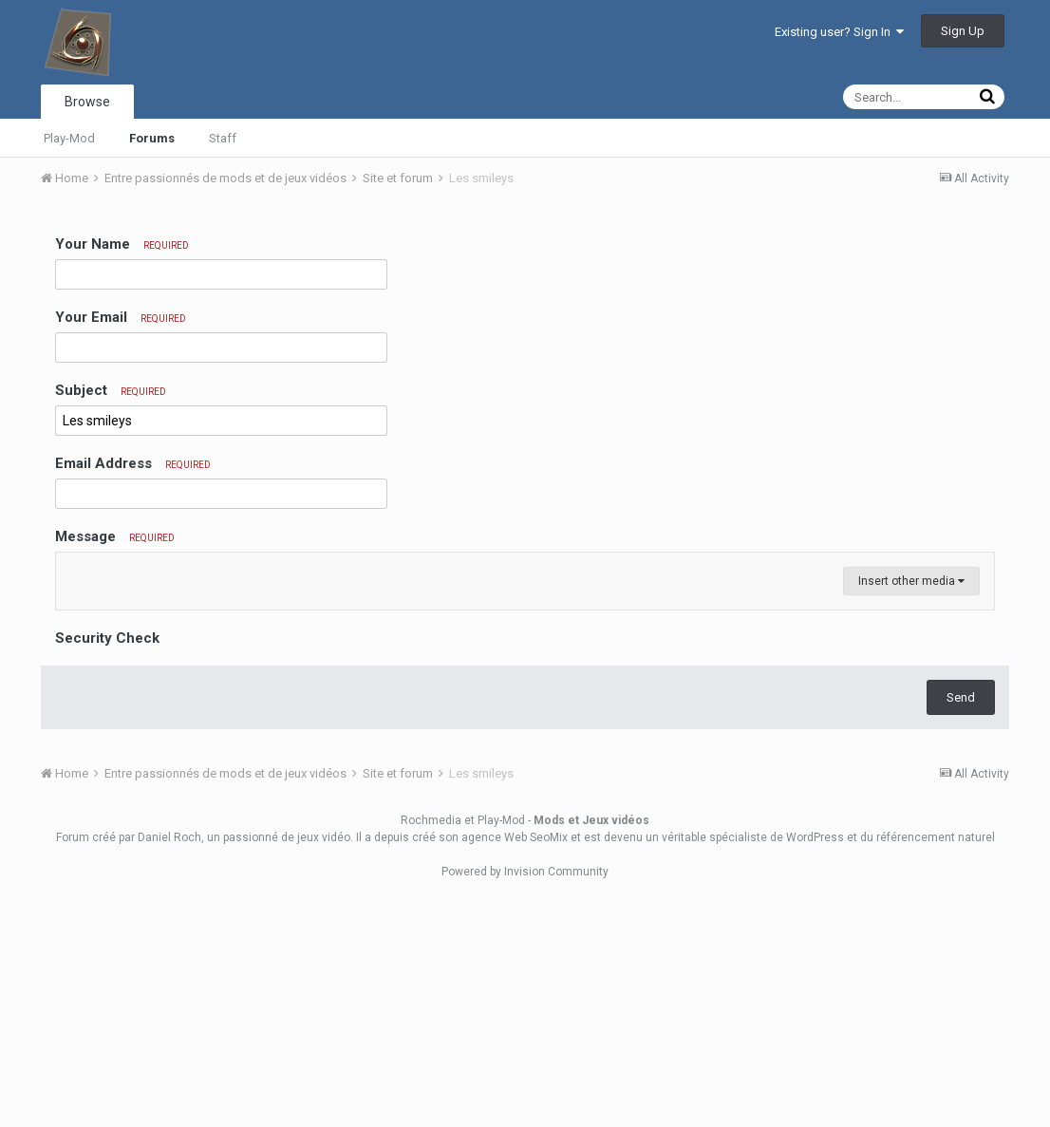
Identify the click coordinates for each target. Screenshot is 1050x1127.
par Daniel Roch (160, 1065)
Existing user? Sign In (839, 32)
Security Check (107, 865)
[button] (73, 572)
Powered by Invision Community (525, 1099)
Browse (87, 101)
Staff (222, 138)
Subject (110, 390)
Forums (152, 138)
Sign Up (962, 31)
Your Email (120, 317)
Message (115, 536)
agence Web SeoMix (514, 1065)
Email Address (133, 463)
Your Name (122, 244)
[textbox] (525, 685)
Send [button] (961, 925)
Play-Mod (69, 138)
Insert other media (911, 809)
